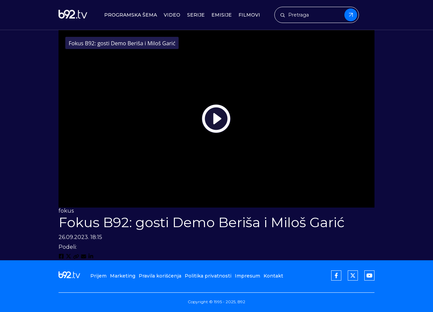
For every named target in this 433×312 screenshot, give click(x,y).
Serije (196, 15)
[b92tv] (73, 15)
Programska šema (130, 15)
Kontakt (273, 276)
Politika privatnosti (208, 276)
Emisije (221, 15)
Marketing (122, 276)
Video (172, 15)
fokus (66, 211)
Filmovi (249, 15)
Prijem (98, 276)
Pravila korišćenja (160, 276)
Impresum (247, 276)
